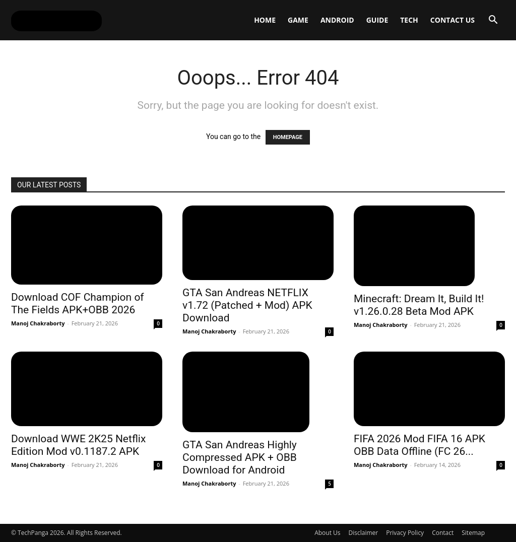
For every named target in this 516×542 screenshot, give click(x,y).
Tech (409, 20)
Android (337, 20)
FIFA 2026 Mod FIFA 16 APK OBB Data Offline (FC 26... (419, 445)
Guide (377, 20)
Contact (443, 532)
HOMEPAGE (287, 137)
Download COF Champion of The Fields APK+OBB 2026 (77, 303)
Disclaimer (363, 532)
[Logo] (56, 20)
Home (265, 20)
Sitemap (473, 532)
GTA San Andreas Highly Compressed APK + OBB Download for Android (239, 457)
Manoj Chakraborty (37, 323)
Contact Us (452, 20)
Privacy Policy (405, 532)
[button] (493, 21)
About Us (327, 532)
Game (298, 20)
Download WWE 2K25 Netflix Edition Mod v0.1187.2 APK (78, 445)
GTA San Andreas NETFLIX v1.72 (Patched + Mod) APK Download (247, 305)
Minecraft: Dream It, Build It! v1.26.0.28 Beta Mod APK (419, 305)
